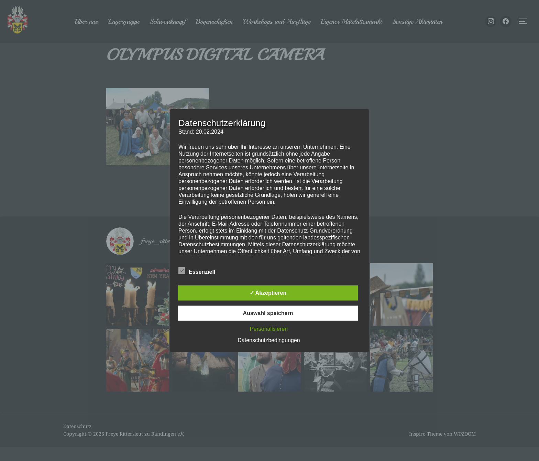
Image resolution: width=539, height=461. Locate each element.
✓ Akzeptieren (268, 292)
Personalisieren (269, 328)
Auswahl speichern (268, 313)
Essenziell (196, 270)
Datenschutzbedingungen (269, 340)
